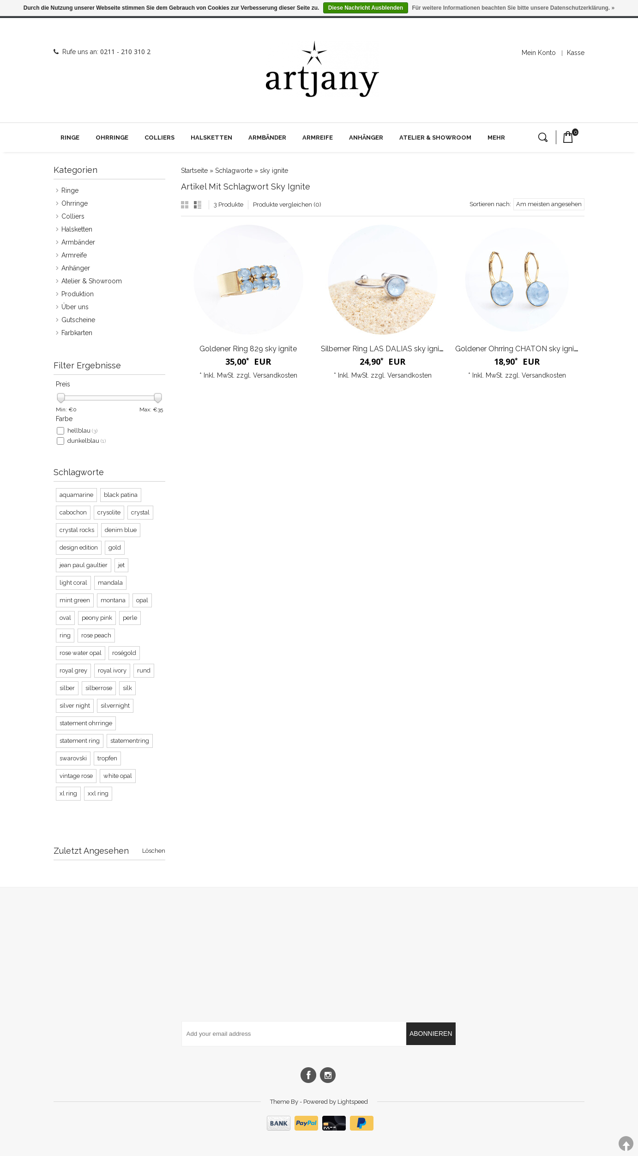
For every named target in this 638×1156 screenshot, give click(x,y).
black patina (121, 494)
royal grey (73, 670)
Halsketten (211, 137)
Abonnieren (430, 1033)
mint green (75, 600)
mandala (110, 582)
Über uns (75, 307)
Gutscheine (78, 320)
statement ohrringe (86, 723)
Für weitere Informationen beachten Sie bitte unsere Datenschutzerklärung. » (513, 8)
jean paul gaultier (84, 565)
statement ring (80, 740)
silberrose (98, 688)
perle (130, 617)
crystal (140, 512)
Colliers (159, 137)
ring (65, 635)
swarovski (73, 758)
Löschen (153, 850)
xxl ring (98, 793)
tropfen (107, 758)
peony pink (97, 617)
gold (114, 547)
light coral (73, 582)
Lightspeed (352, 1101)
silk (127, 688)
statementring (129, 740)
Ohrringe (112, 137)
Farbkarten (76, 332)
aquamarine (76, 494)
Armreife (317, 137)
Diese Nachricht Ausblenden (365, 8)
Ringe (69, 137)
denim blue (121, 529)
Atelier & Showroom (435, 137)
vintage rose (76, 775)
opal (142, 600)
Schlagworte (234, 170)
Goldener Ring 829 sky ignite (248, 348)
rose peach (96, 635)
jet (121, 565)
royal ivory (112, 670)
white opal (117, 775)
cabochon (73, 512)
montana (113, 600)
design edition (79, 547)
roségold (124, 652)
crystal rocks (77, 529)
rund (143, 670)
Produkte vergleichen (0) (287, 204)
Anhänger (366, 137)
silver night (75, 705)
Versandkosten (275, 375)
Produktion (77, 294)
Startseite (194, 170)
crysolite (108, 512)
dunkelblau (86, 440)
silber (67, 688)
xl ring (68, 793)
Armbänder (267, 137)
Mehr (496, 137)
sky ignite (274, 170)
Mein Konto (539, 52)
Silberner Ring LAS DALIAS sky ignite (383, 348)
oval (65, 617)
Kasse (575, 52)
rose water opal (81, 652)
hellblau (82, 430)
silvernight (115, 705)
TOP (626, 1143)
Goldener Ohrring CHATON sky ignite (518, 348)
